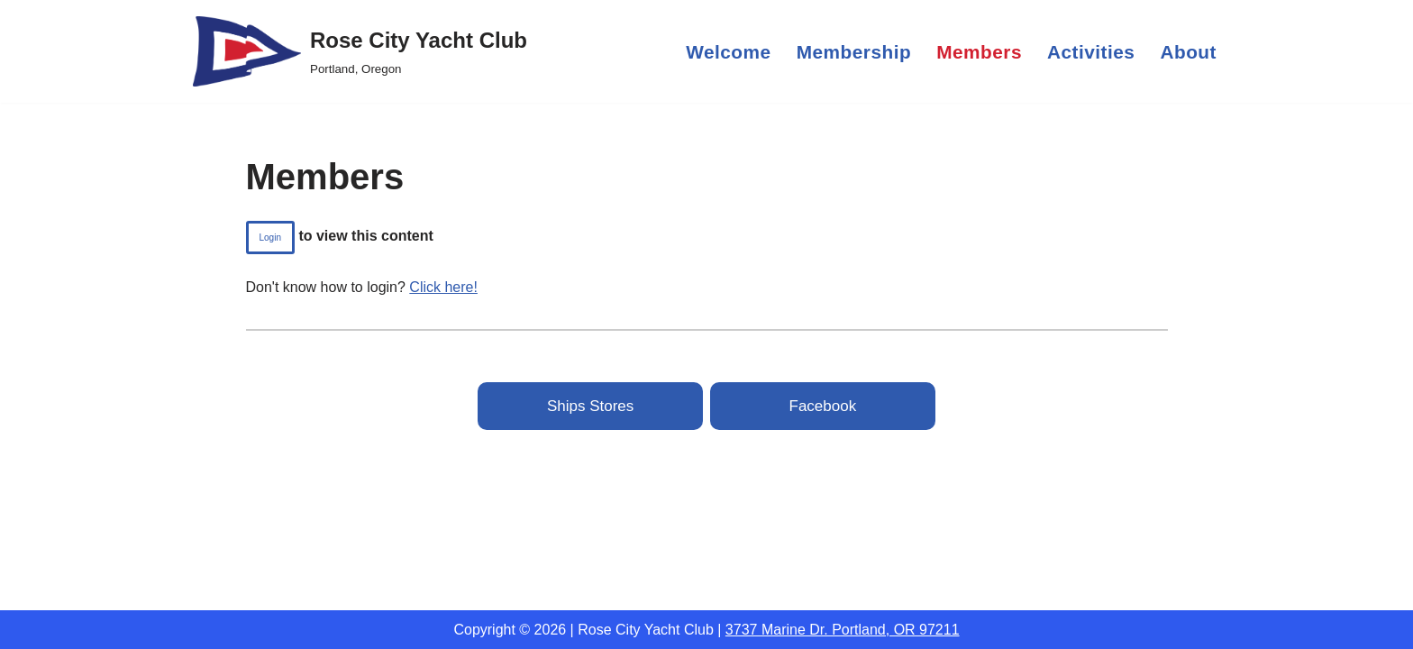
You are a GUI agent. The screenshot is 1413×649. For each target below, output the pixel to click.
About (1188, 51)
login (270, 237)
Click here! (443, 287)
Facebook (823, 406)
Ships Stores (590, 406)
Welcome (728, 51)
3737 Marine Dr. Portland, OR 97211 (842, 629)
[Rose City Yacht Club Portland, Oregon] (360, 51)
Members (979, 51)
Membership (854, 51)
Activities (1091, 51)
